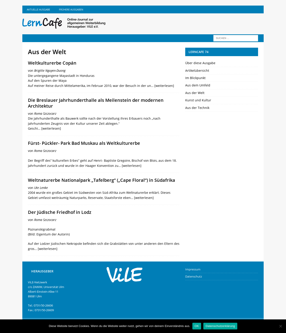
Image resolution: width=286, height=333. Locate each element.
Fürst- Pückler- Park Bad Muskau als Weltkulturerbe (84, 143)
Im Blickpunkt (195, 78)
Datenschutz (193, 276)
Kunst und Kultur (198, 100)
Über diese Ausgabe (200, 63)
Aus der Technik (197, 108)
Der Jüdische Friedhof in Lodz (59, 212)
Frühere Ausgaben (71, 9)
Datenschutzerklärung (220, 326)
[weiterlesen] (164, 86)
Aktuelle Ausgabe (38, 9)
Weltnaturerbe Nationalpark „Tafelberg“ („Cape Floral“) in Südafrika (101, 180)
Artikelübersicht (197, 70)
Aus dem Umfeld (197, 85)
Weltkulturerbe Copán (52, 63)
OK (197, 326)
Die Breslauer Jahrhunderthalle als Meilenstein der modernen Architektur (96, 103)
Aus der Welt (194, 93)
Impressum (192, 269)
